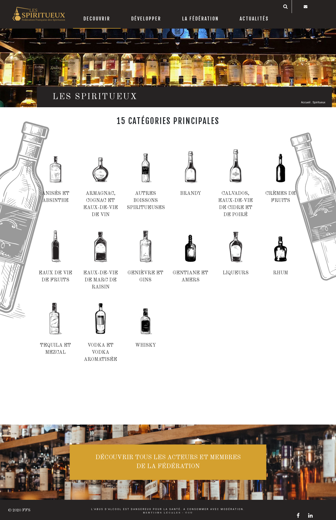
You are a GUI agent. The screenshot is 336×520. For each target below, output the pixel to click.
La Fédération (200, 19)
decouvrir (96, 19)
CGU (189, 513)
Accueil (305, 102)
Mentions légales (162, 513)
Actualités (254, 19)
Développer (146, 19)
